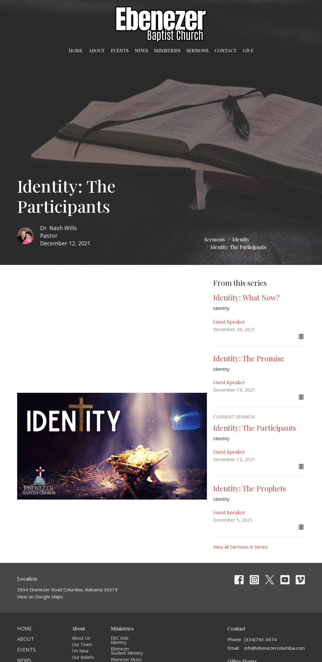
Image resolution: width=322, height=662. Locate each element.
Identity (240, 239)
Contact (226, 50)
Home (76, 50)
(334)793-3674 (260, 639)
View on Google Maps (40, 596)
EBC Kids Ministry (120, 640)
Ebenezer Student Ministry (127, 651)
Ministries (167, 50)
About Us (81, 638)
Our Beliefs (83, 657)
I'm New (80, 651)
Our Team (82, 644)
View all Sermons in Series (240, 547)
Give (248, 50)
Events (120, 50)
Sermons (197, 50)
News (141, 50)
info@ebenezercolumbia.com (274, 648)
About (97, 50)
